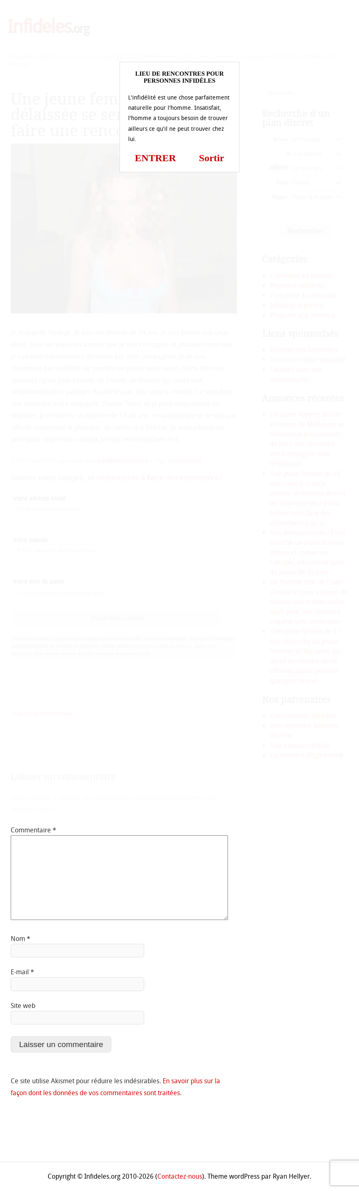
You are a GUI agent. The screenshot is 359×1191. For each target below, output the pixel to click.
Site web (23, 1006)
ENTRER (155, 158)
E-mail (22, 972)
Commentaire (33, 830)
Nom (20, 939)
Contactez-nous (179, 1176)
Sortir (211, 158)
